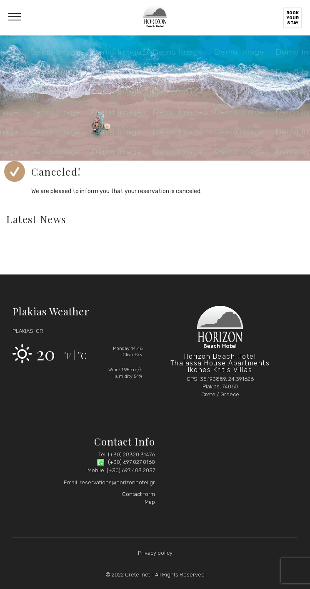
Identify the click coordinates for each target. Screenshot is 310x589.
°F (67, 355)
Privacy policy (155, 553)
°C (82, 355)
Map (150, 502)
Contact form (138, 494)
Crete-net (137, 574)
